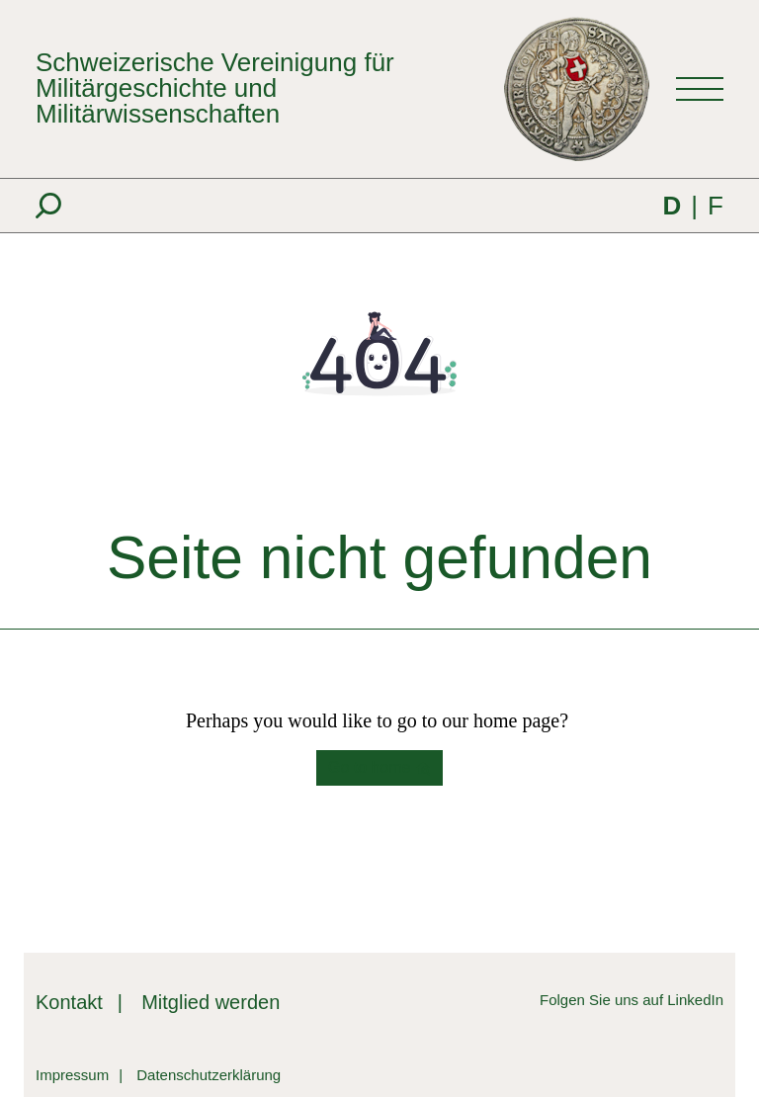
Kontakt (69, 1002)
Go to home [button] (379, 768)
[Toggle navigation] (699, 89)
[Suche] (48, 205)
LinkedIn (695, 999)
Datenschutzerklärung (208, 1074)
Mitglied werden (210, 1002)
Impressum (72, 1074)
